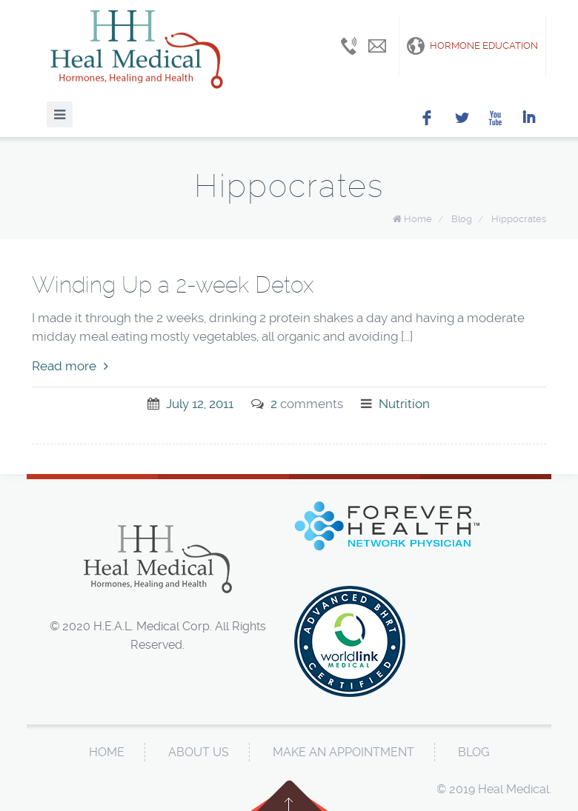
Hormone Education (472, 46)
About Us (198, 752)
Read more (70, 365)
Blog (461, 218)
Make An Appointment (343, 752)
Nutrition (404, 403)
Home (418, 218)
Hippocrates (518, 218)
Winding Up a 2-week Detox (172, 285)
